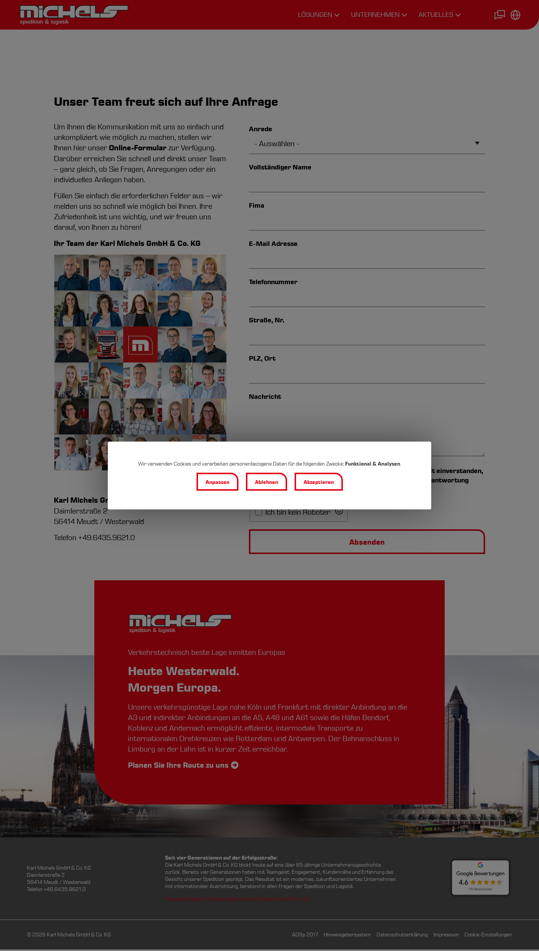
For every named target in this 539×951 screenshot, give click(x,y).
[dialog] (269, 475)
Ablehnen (266, 482)
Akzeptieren (319, 482)
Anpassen (217, 482)
